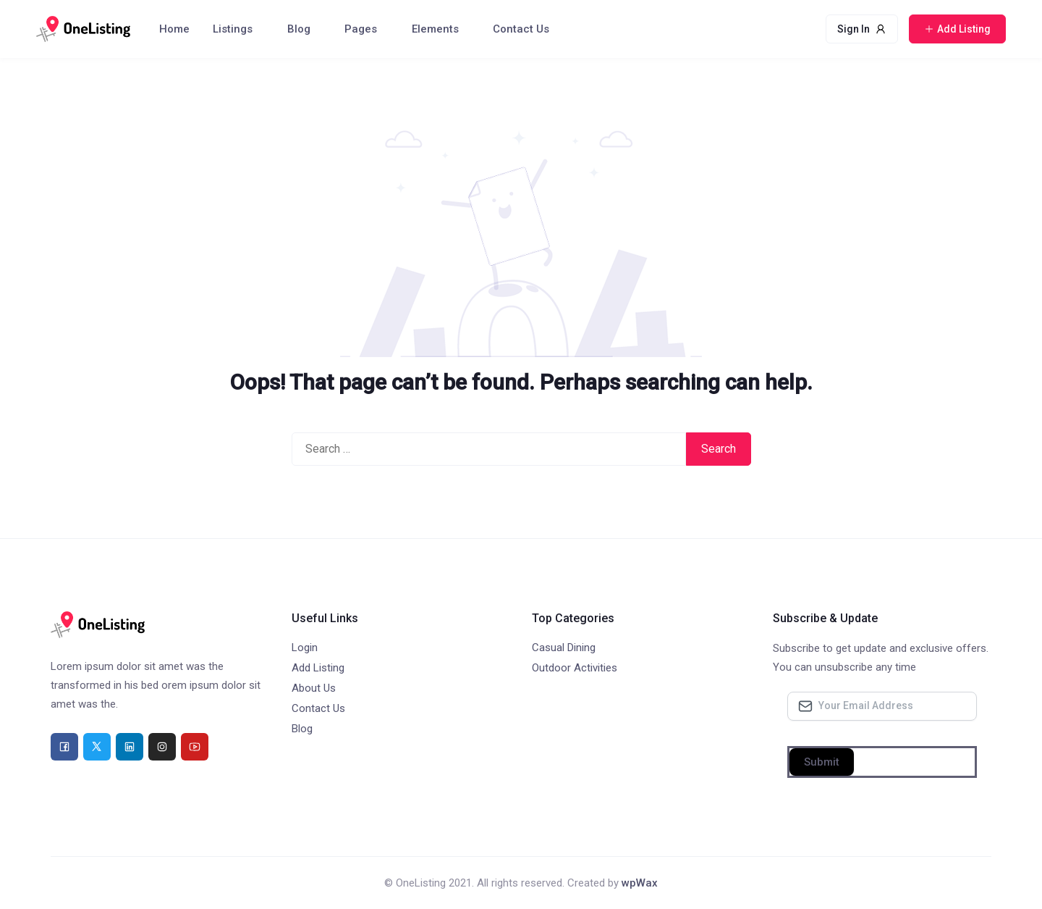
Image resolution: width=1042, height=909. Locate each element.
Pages (360, 28)
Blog (298, 28)
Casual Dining (564, 647)
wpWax (640, 882)
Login (305, 647)
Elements (435, 28)
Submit (821, 761)
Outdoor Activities (574, 667)
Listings (233, 28)
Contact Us (521, 28)
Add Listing (318, 667)
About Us (314, 688)
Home (174, 28)
